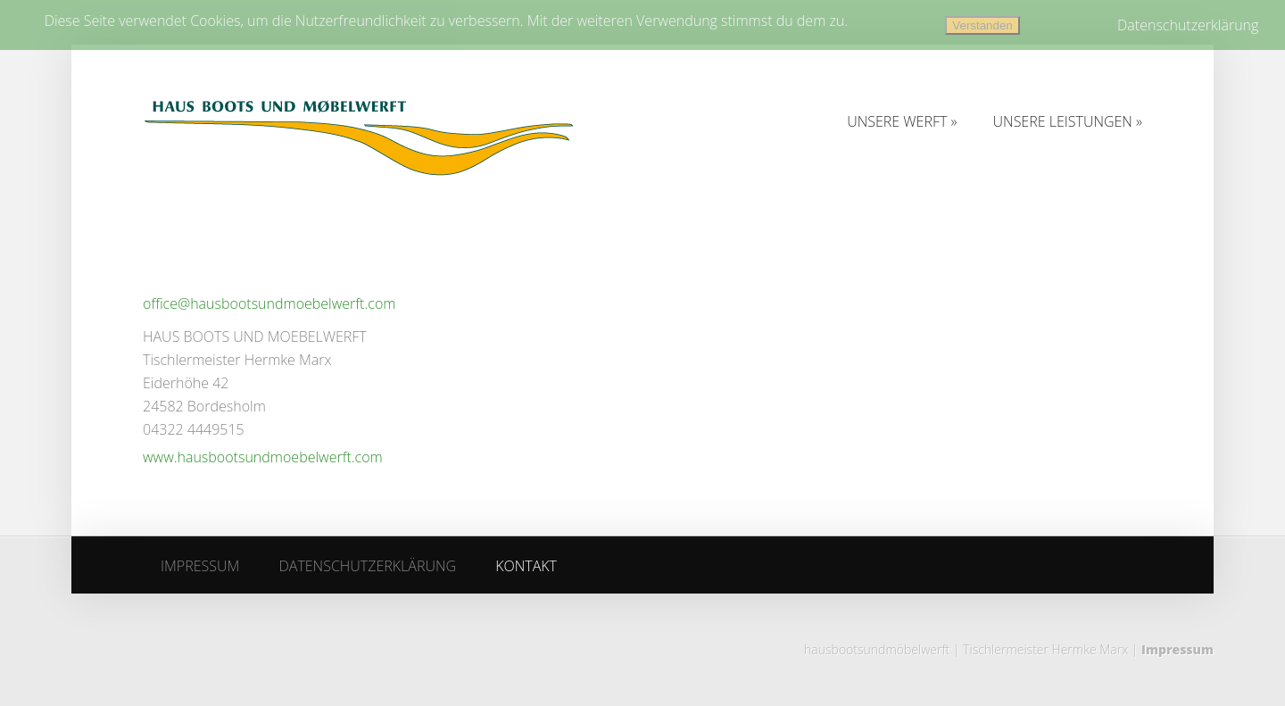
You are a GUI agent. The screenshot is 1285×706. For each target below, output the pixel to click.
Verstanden (982, 25)
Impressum (1177, 649)
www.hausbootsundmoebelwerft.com (263, 457)
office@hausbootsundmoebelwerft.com (269, 303)
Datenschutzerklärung (1187, 25)
